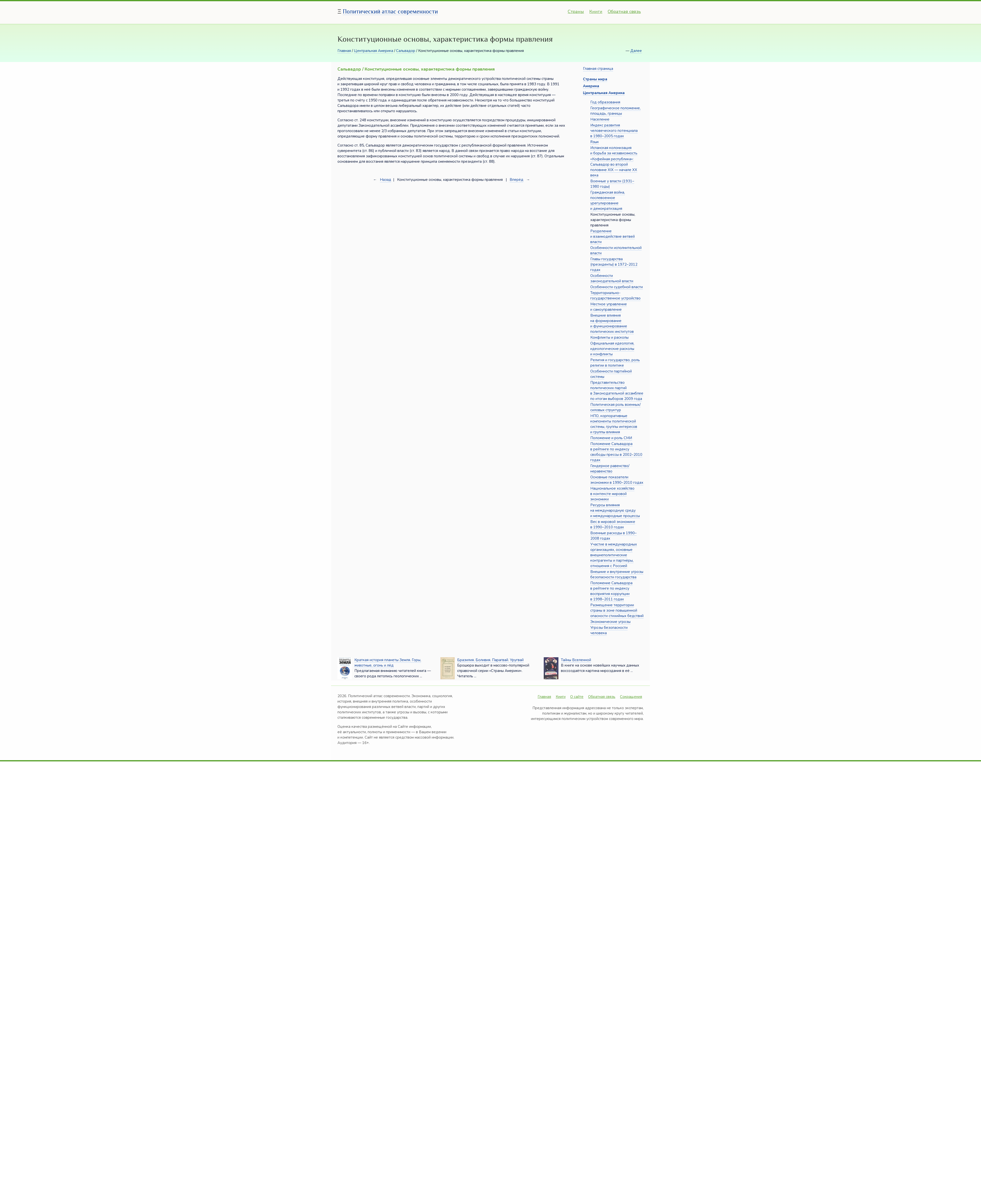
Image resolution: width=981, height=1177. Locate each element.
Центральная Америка (373, 50)
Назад (385, 179)
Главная (344, 50)
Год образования (605, 102)
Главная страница (598, 68)
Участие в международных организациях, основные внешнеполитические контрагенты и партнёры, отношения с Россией (613, 555)
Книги (595, 11)
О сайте (576, 696)
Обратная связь (624, 11)
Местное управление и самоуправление (608, 307)
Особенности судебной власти (616, 287)
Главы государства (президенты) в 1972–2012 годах (613, 264)
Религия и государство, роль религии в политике (615, 363)
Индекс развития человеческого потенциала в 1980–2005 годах (614, 130)
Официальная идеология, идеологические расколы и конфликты (612, 349)
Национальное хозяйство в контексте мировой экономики (612, 494)
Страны (576, 11)
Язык (594, 141)
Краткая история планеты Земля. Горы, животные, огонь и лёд (387, 662)
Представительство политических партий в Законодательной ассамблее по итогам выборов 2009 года (616, 390)
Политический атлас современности (390, 11)
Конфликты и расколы (609, 337)
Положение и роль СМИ (611, 437)
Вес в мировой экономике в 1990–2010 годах (612, 524)
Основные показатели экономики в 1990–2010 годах (616, 480)
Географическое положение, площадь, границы (615, 111)
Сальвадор (405, 50)
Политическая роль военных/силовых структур (615, 407)
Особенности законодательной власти (611, 278)
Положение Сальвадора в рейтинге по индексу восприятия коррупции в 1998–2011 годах (611, 591)
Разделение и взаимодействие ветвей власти (612, 236)
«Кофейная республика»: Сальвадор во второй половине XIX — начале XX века (613, 167)
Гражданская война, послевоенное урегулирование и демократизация (607, 200)
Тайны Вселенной (576, 659)
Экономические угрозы (610, 621)
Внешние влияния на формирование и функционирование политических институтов (612, 323)
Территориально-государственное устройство (615, 295)
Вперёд (516, 179)
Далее (636, 50)
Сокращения (631, 696)
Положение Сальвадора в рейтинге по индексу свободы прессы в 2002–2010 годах (616, 451)
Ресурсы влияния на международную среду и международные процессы (615, 510)
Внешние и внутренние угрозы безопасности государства (616, 574)
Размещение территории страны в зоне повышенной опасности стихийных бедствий (617, 610)
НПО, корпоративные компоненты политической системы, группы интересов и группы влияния (613, 423)
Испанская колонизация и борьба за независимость (613, 150)
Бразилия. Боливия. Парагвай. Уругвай (490, 659)
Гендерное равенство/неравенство (609, 468)
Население (599, 119)
